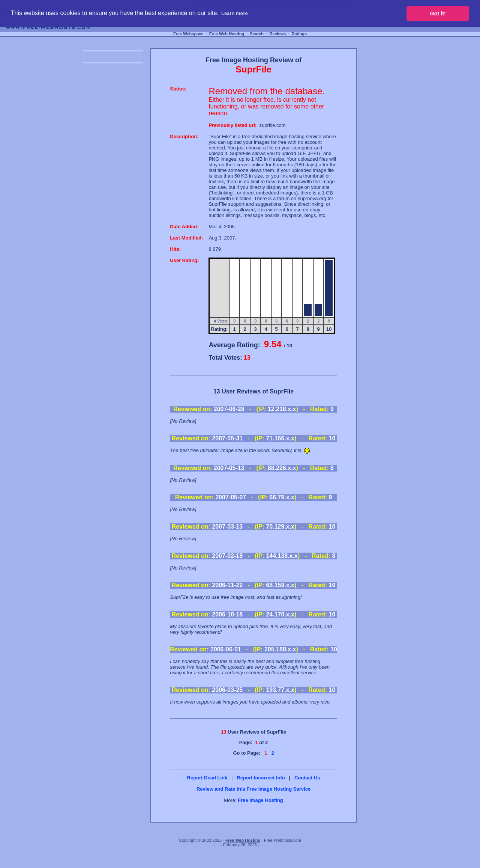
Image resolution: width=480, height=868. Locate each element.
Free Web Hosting (226, 34)
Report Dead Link (207, 778)
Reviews (277, 34)
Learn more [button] (234, 13)
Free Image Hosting (260, 800)
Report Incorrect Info (261, 778)
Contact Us (307, 778)
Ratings (299, 34)
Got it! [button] (438, 14)
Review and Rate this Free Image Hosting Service (253, 789)
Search (257, 34)
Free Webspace (188, 34)
